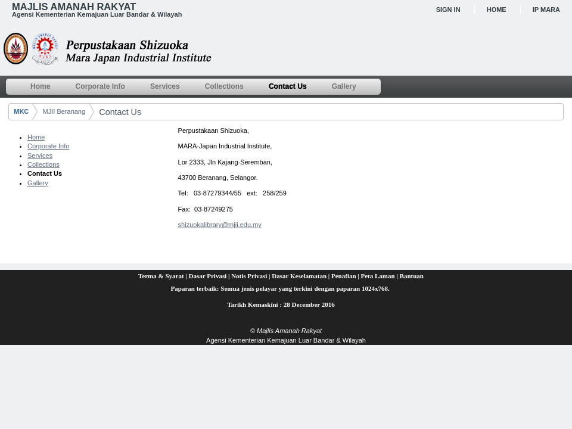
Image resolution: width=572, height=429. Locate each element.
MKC (21, 111)
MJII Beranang (64, 111)
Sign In (448, 9)
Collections (43, 164)
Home (496, 9)
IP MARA (546, 9)
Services (39, 155)
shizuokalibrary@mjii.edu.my (220, 224)
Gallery (37, 182)
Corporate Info (48, 146)
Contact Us (120, 112)
